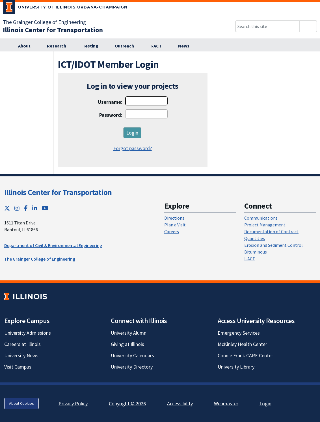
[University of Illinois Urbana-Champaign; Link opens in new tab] (65, 8)
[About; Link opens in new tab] (27, 46)
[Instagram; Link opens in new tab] (17, 208)
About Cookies (21, 403)
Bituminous (255, 252)
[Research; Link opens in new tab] (59, 46)
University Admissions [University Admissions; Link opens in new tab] (27, 333)
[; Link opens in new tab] (5, 46)
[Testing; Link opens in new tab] (93, 46)
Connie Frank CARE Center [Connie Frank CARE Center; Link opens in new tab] (245, 355)
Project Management (265, 225)
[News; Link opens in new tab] (186, 46)
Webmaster (226, 403)
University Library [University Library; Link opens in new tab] (236, 366)
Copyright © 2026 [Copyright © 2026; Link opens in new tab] (127, 403)
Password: (110, 115)
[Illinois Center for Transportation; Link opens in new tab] (53, 29)
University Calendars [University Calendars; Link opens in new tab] (132, 355)
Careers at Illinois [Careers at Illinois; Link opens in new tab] (22, 344)
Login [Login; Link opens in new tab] (265, 403)
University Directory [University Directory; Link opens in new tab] (132, 366)
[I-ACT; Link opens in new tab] (159, 46)
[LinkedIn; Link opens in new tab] (34, 208)
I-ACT (249, 258)
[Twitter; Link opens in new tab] (7, 208)
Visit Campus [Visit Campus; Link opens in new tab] (17, 366)
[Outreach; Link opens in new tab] (127, 46)
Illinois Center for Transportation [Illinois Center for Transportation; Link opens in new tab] (58, 192)
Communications (261, 218)
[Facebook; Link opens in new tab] (26, 208)
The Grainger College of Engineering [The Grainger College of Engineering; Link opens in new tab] (44, 22)
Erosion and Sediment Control (273, 245)
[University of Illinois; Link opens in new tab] (25, 296)
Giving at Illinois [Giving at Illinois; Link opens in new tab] (127, 344)
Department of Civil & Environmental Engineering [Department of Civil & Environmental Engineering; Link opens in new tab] (53, 245)
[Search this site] (267, 26)
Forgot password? (132, 148)
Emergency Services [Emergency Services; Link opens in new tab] (239, 333)
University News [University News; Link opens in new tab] (21, 355)
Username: (110, 102)
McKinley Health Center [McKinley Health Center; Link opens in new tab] (242, 344)
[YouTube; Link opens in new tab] (45, 208)
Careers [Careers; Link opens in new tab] (171, 231)
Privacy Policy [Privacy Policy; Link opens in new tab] (73, 403)
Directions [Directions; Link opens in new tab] (174, 218)
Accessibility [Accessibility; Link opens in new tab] (180, 403)
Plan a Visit (175, 225)
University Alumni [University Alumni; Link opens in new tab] (129, 333)
